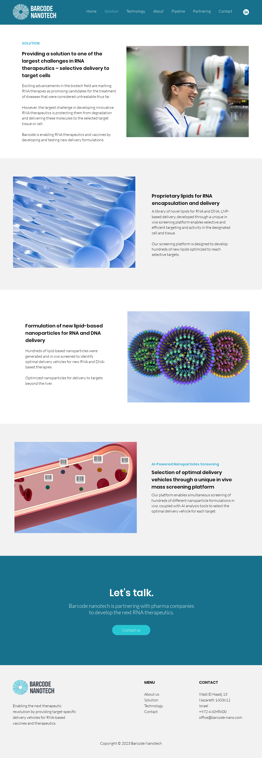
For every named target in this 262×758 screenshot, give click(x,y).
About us (151, 694)
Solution (151, 700)
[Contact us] (131, 630)
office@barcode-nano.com (220, 717)
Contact (151, 711)
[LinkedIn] (246, 12)
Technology (153, 705)
